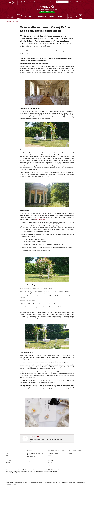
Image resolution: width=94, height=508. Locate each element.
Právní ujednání (9, 500)
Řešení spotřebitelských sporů (37, 500)
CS (87, 1)
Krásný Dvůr (47, 7)
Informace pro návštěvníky (54, 471)
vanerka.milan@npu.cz (37, 458)
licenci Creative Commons (39, 487)
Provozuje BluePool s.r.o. (11, 503)
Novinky (26, 1)
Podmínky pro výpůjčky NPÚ (70, 500)
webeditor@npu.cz (10, 501)
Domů (7, 468)
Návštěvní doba (51, 475)
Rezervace (50, 478)
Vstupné (50, 480)
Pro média (42, 1)
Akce (31, 1)
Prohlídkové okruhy (52, 473)
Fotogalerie (71, 473)
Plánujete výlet (74, 1)
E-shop (36, 1)
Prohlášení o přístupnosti (22, 500)
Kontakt (49, 1)
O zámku (71, 471)
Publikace (8, 475)
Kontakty (8, 480)
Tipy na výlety (51, 482)
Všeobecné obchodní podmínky (53, 500)
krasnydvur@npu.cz (41, 219)
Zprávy (7, 473)
